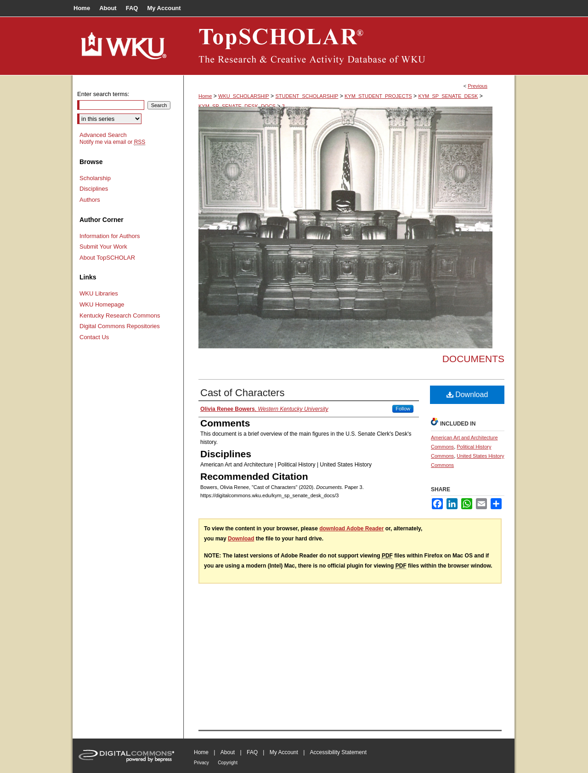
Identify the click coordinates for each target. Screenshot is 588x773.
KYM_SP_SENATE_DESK (448, 96)
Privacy (201, 762)
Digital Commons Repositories (119, 326)
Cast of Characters (242, 392)
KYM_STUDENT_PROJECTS (378, 96)
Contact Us (94, 337)
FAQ (252, 752)
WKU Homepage (101, 304)
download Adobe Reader (351, 528)
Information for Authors (109, 236)
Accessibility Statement (338, 752)
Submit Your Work (103, 246)
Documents (473, 358)
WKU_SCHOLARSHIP (243, 96)
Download (467, 394)
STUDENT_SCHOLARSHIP (306, 96)
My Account (284, 752)
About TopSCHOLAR (107, 257)
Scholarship (95, 178)
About (227, 752)
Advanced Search (103, 134)
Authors (89, 199)
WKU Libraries (98, 293)
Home (205, 96)
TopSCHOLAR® (349, 46)
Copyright (227, 762)
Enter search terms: (103, 94)
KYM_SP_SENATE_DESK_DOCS (237, 106)
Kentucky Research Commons (119, 315)
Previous (477, 86)
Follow (403, 408)
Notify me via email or (112, 142)
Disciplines (93, 188)
